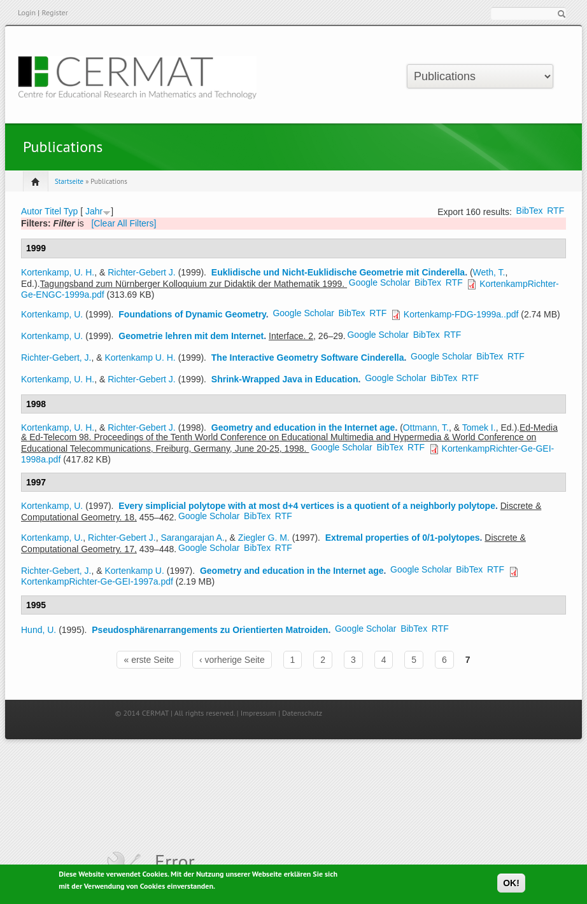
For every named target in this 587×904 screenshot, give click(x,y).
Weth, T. (489, 272)
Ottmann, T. (426, 427)
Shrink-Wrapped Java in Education (284, 379)
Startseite (69, 181)
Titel (53, 211)
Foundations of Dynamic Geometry (192, 314)
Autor (31, 211)
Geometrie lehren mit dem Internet (191, 336)
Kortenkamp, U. (52, 314)
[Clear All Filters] (123, 223)
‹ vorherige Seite (232, 660)
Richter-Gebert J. (142, 272)
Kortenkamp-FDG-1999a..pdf (461, 314)
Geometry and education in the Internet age (303, 427)
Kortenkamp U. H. (140, 357)
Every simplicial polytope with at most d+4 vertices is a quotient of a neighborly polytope (306, 506)
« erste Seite (149, 660)
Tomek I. (479, 427)
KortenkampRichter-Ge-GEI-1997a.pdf (97, 581)
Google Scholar (380, 282)
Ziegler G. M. (264, 537)
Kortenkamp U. (134, 571)
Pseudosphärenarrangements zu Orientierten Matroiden (210, 630)
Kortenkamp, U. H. (57, 272)
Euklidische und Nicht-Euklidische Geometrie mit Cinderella (338, 272)
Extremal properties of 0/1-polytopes (402, 537)
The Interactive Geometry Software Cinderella (307, 357)
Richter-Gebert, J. (56, 357)
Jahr (94, 211)
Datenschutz (302, 713)
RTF (555, 210)
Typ (71, 211)
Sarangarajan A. (192, 537)
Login (27, 12)
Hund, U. (38, 630)
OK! (511, 885)
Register (54, 12)
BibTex (529, 210)
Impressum (258, 713)
